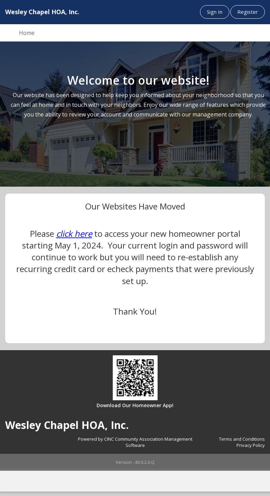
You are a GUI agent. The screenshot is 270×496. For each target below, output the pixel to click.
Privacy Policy (251, 445)
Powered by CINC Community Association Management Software (135, 442)
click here (74, 233)
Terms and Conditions (242, 439)
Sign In (214, 11)
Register (247, 11)
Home (26, 33)
